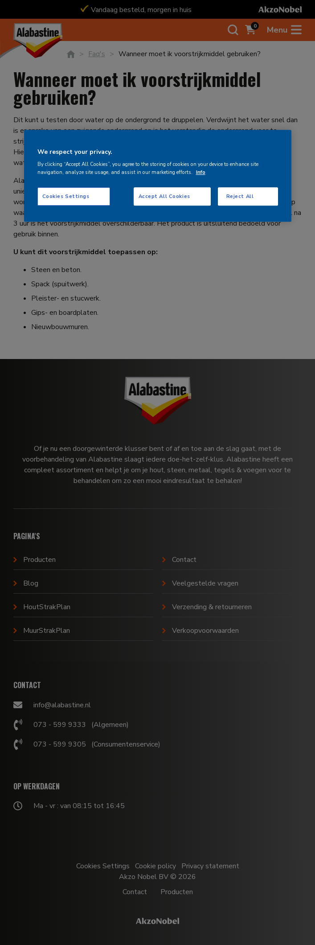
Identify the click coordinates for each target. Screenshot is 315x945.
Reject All (240, 196)
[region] (157, 176)
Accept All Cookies (164, 196)
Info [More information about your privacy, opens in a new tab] (200, 172)
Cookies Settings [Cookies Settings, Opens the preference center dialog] (66, 196)
